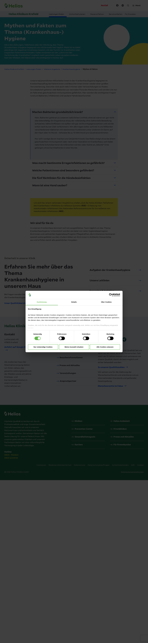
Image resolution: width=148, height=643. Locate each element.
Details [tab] (74, 302)
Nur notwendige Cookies (43, 347)
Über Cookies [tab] (106, 302)
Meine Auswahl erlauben (74, 347)
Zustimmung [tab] (42, 302)
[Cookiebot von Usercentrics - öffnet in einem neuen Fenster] (110, 295)
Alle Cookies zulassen (105, 347)
